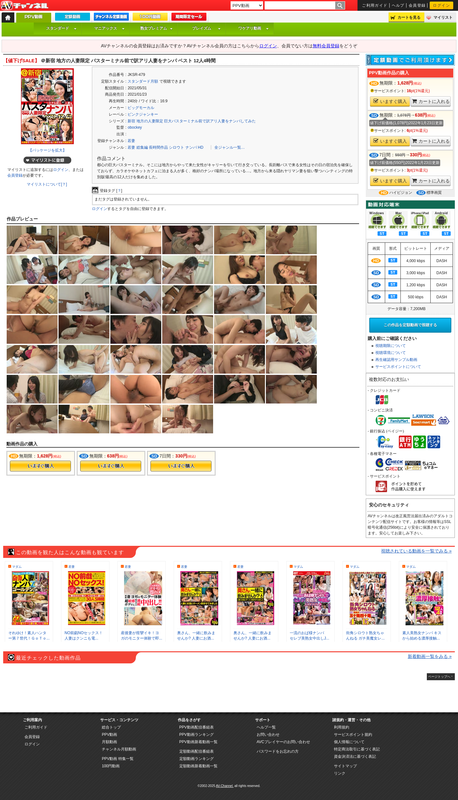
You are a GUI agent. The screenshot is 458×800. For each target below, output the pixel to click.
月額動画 (109, 742)
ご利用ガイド (375, 5)
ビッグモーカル (141, 107)
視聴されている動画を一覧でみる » (416, 550)
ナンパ (191, 147)
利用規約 (341, 727)
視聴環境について (390, 352)
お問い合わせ (268, 734)
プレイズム (206, 28)
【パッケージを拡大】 (47, 150)
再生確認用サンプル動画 (396, 359)
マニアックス (109, 28)
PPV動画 (109, 734)
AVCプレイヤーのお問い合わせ (283, 742)
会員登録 (417, 5)
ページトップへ (439, 676)
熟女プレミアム (156, 28)
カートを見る (409, 17)
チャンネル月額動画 (119, 749)
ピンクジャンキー (143, 114)
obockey (135, 127)
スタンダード (61, 28)
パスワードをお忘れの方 (278, 751)
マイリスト (443, 17)
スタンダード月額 (143, 81)
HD (200, 147)
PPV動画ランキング (196, 734)
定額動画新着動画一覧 (198, 766)
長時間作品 (158, 147)
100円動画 (111, 766)
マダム (17, 566)
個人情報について (349, 742)
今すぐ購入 (40, 466)
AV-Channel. (224, 786)
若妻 (131, 141)
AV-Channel (24, 6)
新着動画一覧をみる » (430, 656)
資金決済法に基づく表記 (355, 756)
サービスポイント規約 (353, 734)
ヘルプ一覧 (266, 727)
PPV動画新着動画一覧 (198, 742)
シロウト (176, 147)
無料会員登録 (326, 45)
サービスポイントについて (398, 366)
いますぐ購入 (390, 101)
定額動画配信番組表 (196, 751)
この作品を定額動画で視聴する (410, 325)
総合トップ (111, 727)
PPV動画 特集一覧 (117, 758)
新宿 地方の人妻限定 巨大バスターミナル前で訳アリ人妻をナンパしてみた (192, 121)
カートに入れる (431, 101)
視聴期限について (390, 345)
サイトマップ (345, 766)
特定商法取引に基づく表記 (357, 749)
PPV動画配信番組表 (196, 727)
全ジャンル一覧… (229, 147)
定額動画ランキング (196, 758)
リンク (339, 773)
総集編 (142, 147)
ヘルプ (398, 5)
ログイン (441, 5)
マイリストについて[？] (47, 184)
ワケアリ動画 (253, 28)
